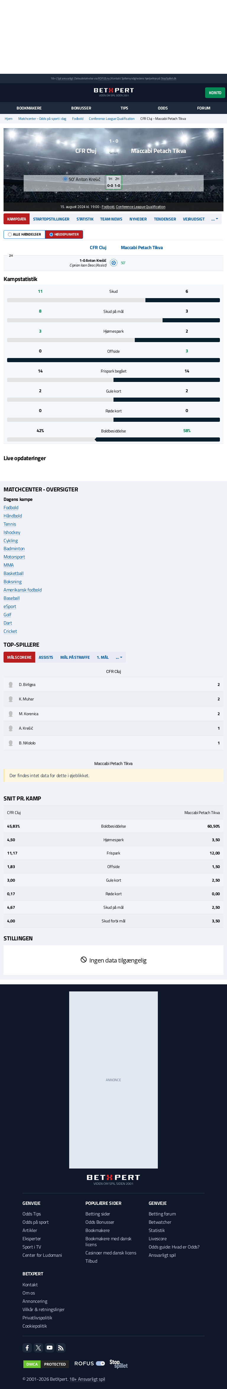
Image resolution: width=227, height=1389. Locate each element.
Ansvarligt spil (162, 1255)
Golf (7, 614)
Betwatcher (160, 1221)
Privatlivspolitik (37, 1317)
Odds (163, 108)
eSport (10, 606)
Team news (111, 219)
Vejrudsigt (193, 219)
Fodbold (77, 118)
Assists (46, 657)
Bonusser (81, 108)
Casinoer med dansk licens (110, 1252)
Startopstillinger (51, 219)
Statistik (85, 219)
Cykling (11, 540)
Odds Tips (31, 1213)
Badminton (14, 548)
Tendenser (165, 219)
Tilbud (91, 1260)
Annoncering (34, 1301)
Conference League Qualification (111, 118)
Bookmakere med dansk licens (108, 1241)
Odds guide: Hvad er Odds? (174, 1246)
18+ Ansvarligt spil (87, 1379)
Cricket (10, 631)
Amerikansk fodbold (22, 589)
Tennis (10, 523)
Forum (203, 108)
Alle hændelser (24, 234)
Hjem (8, 118)
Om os (28, 1292)
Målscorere (19, 657)
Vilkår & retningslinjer (43, 1309)
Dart (8, 622)
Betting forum (162, 1213)
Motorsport (14, 556)
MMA (9, 564)
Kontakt (30, 1284)
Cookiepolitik (34, 1325)
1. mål (102, 657)
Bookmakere (29, 108)
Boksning (12, 581)
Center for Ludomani (42, 1255)
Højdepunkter (64, 234)
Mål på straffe (75, 657)
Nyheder (138, 219)
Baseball (12, 598)
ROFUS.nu (103, 78)
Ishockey (12, 532)
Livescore (158, 1238)
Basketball (14, 573)
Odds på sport (35, 1221)
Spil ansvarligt (65, 78)
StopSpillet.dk (168, 78)
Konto (215, 92)
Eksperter (31, 1238)
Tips (124, 108)
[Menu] (7, 92)
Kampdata (16, 219)
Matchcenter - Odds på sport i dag (42, 118)
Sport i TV (31, 1246)
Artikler (29, 1230)
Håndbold (13, 515)
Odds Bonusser (99, 1221)
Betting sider (97, 1213)
